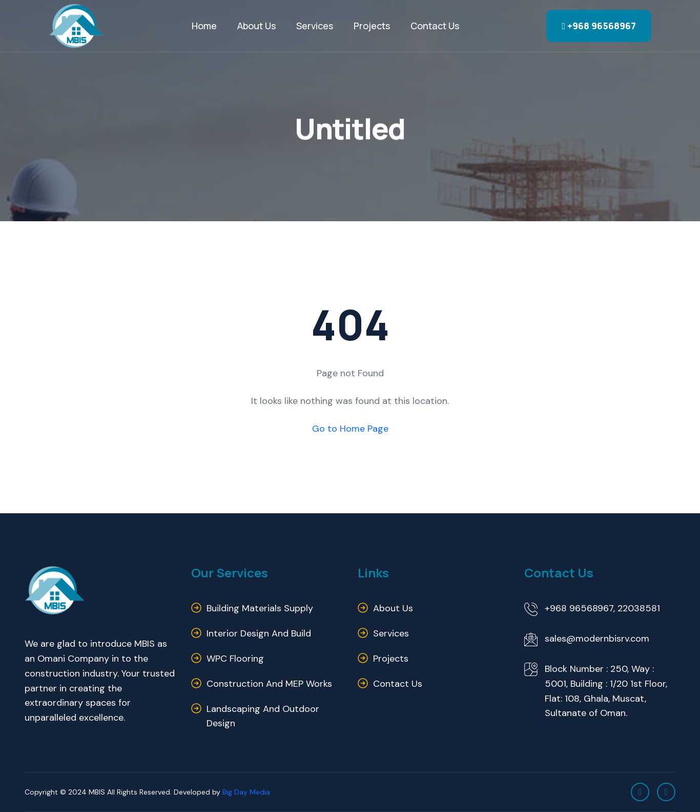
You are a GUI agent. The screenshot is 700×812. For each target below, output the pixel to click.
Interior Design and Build (259, 633)
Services (314, 26)
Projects (372, 26)
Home (204, 26)
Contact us (434, 26)
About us (393, 608)
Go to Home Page (350, 428)
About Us (256, 26)
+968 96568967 (599, 26)
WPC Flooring (235, 658)
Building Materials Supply (260, 608)
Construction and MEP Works (269, 684)
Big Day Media (246, 792)
